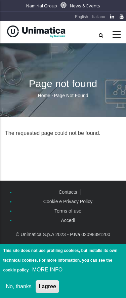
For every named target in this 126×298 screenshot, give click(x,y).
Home (44, 95)
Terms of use (67, 211)
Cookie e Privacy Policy (67, 201)
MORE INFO (47, 270)
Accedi (68, 220)
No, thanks (18, 287)
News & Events (85, 6)
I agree (47, 287)
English (81, 16)
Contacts (67, 192)
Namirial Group (41, 6)
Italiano (98, 16)
